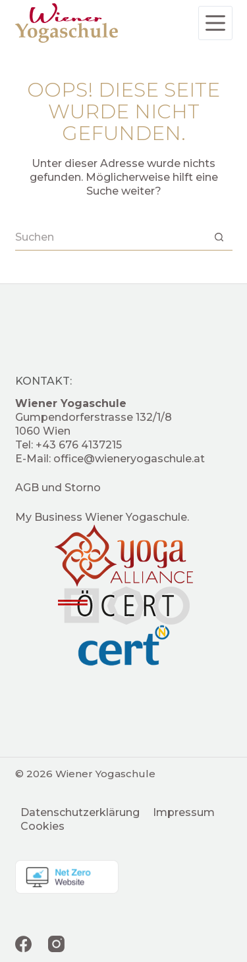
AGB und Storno (58, 487)
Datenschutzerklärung (80, 812)
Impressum (184, 812)
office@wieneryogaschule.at (129, 458)
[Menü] (215, 23)
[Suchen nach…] (110, 237)
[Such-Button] (219, 237)
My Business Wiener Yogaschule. (102, 517)
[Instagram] (56, 944)
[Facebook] (23, 944)
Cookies (42, 826)
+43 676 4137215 (79, 445)
